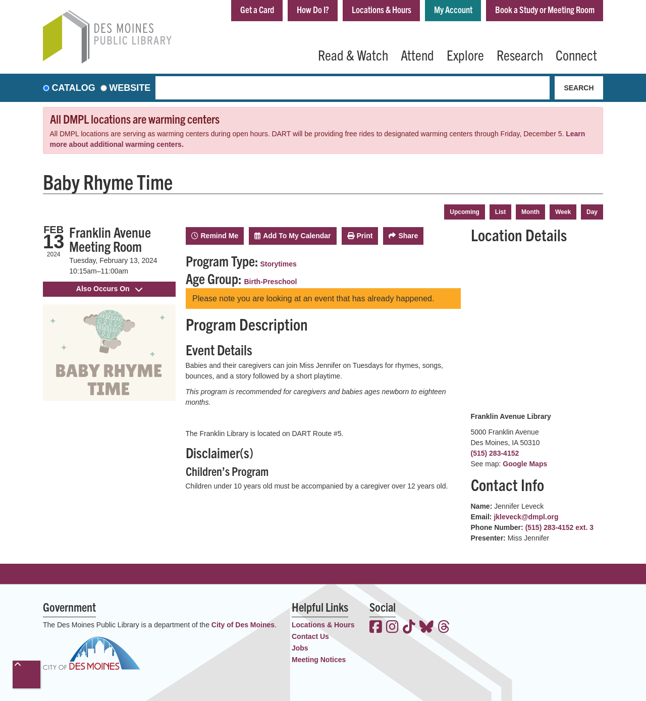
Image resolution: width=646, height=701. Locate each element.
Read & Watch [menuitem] (353, 54)
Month (530, 211)
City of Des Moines (243, 625)
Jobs (300, 648)
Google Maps (525, 464)
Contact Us (310, 636)
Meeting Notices (319, 660)
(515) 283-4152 (495, 453)
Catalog (73, 88)
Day (592, 211)
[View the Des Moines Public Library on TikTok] (409, 628)
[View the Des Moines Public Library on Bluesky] (426, 628)
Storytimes (278, 264)
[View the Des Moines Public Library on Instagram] (392, 628)
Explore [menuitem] (465, 54)
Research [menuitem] (520, 54)
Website (129, 88)
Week (563, 211)
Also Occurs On (109, 289)
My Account (453, 9)
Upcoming (464, 211)
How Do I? (313, 9)
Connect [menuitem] (576, 54)
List (500, 211)
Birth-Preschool (270, 282)
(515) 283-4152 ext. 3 (559, 527)
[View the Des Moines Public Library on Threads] (444, 628)
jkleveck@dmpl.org (526, 517)
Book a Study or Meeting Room (545, 9)
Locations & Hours (381, 9)
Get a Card (257, 9)
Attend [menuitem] (417, 54)
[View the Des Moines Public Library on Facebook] (375, 628)
